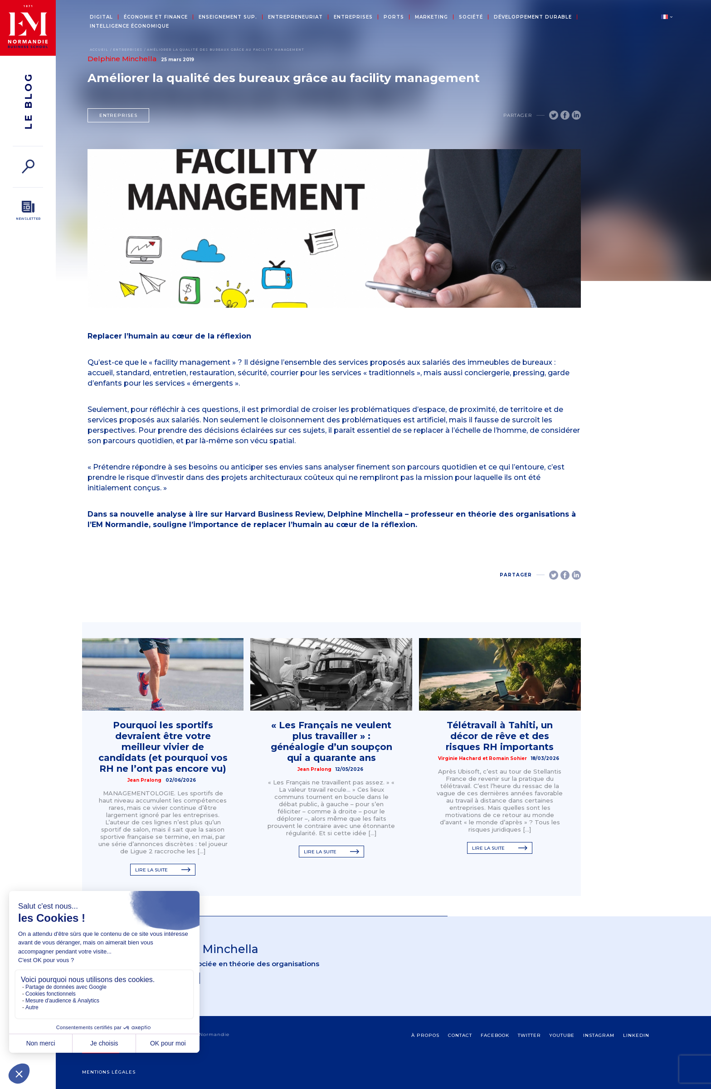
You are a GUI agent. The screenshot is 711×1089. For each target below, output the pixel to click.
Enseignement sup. (228, 17)
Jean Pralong (144, 780)
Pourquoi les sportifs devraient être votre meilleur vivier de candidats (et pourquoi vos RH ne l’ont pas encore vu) (163, 747)
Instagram (598, 1035)
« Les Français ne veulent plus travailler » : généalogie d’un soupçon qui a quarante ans (331, 741)
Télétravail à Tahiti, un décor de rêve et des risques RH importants (500, 736)
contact (460, 1035)
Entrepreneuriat (295, 17)
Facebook (495, 1035)
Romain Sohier (508, 758)
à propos (425, 1035)
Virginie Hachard (459, 758)
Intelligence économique (129, 26)
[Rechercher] (28, 166)
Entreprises (353, 17)
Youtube (562, 1035)
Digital (101, 17)
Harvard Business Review (274, 514)
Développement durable (533, 17)
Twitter (529, 1035)
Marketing (431, 17)
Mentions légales (109, 1072)
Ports (394, 17)
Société (471, 17)
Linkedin (636, 1035)
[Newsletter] (28, 210)
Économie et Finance (156, 17)
